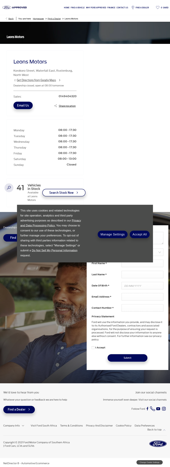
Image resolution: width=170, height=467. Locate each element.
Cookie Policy (123, 425)
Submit (127, 358)
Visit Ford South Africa (44, 425)
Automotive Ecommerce (35, 463)
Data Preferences (145, 425)
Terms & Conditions (71, 425)
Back (11, 18)
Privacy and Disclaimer (99, 425)
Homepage (38, 18)
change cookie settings (149, 462)
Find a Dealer (54, 18)
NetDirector (10, 463)
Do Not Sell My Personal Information (54, 250)
